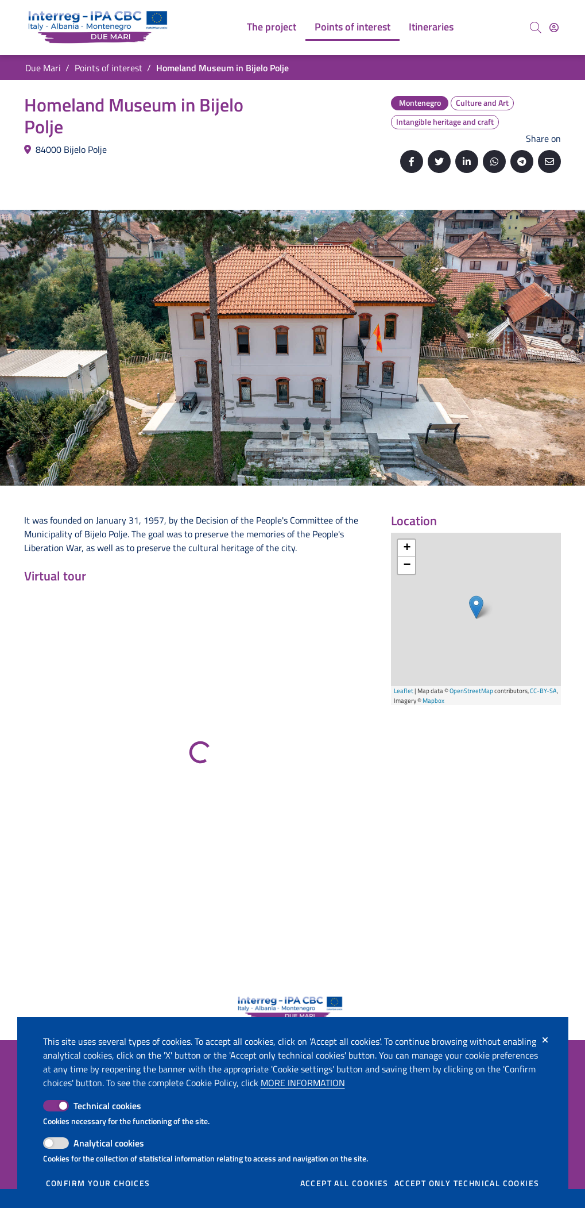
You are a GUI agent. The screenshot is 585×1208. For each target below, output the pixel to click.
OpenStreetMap (471, 690)
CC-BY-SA (543, 690)
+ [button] (406, 548)
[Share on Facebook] (411, 161)
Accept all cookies (344, 1183)
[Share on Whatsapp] (494, 161)
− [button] (406, 565)
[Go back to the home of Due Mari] (100, 28)
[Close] (545, 1040)
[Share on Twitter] (439, 161)
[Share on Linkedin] (466, 161)
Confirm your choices (98, 1183)
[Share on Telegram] (521, 161)
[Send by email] (549, 161)
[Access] (554, 27)
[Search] (535, 27)
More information (303, 1083)
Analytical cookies (108, 1143)
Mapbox (433, 700)
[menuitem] (271, 27)
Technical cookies (107, 1106)
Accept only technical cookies (467, 1183)
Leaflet (403, 690)
